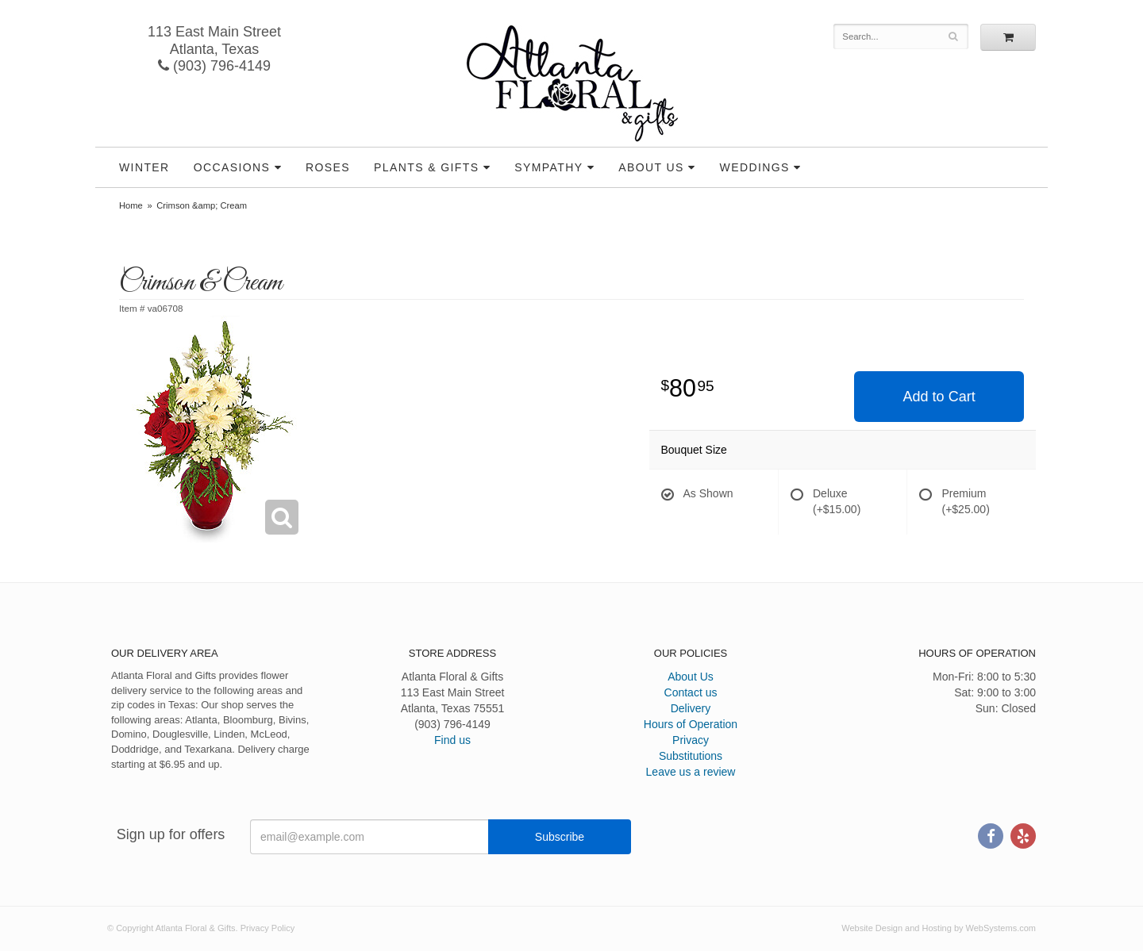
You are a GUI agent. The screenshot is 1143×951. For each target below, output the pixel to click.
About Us (651, 167)
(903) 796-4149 (214, 66)
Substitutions (690, 756)
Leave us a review (691, 771)
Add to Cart (939, 397)
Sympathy (548, 167)
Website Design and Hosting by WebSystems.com (938, 928)
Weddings (755, 167)
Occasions (232, 167)
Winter (144, 167)
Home (131, 205)
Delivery (691, 708)
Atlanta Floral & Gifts (572, 83)
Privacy (690, 740)
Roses (328, 167)
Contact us (691, 692)
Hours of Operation (690, 724)
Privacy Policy (267, 928)
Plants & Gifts (426, 167)
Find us (452, 740)
